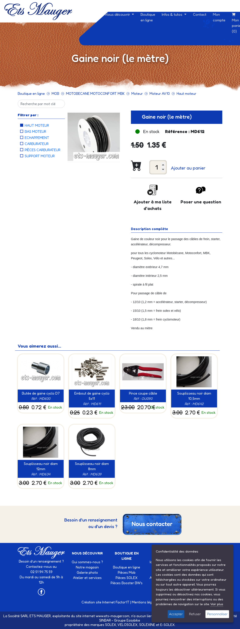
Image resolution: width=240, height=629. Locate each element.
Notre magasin (87, 567)
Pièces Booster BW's (127, 583)
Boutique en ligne (148, 17)
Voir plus (216, 604)
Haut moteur (186, 93)
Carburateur (37, 144)
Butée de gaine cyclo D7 (41, 393)
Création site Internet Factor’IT (105, 602)
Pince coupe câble (143, 393)
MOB (55, 93)
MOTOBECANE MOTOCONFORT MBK (95, 93)
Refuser (195, 614)
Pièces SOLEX (126, 577)
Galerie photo (87, 572)
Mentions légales (145, 602)
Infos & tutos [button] (172, 14)
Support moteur (40, 156)
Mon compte (219, 17)
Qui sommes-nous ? (87, 562)
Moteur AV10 (160, 93)
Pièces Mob (127, 572)
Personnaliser (217, 614)
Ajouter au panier (188, 168)
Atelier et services (87, 577)
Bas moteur (35, 131)
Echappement (37, 137)
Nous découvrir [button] (118, 14)
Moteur (137, 93)
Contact (199, 14)
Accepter (176, 614)
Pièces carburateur (42, 150)
